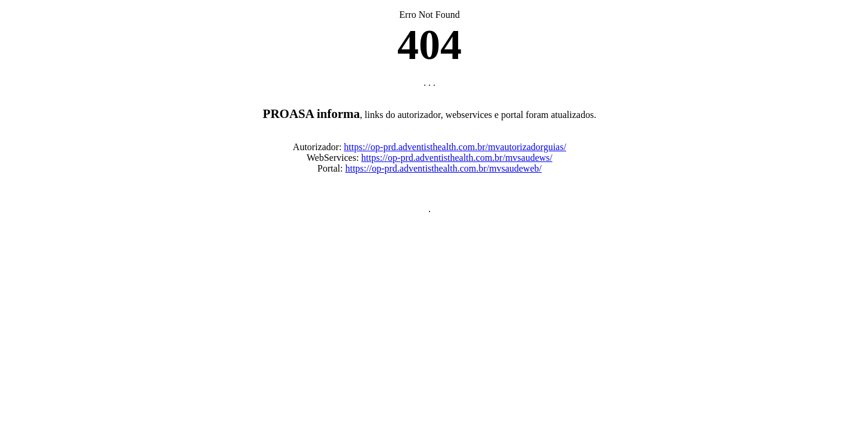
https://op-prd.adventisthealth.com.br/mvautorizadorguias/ (455, 150)
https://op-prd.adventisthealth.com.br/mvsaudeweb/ (443, 172)
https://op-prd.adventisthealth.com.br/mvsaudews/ (456, 161)
